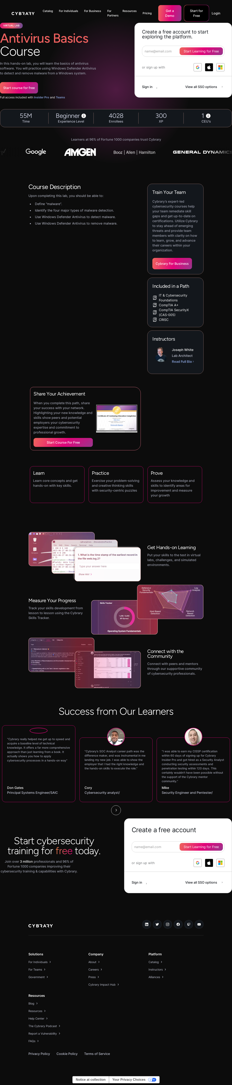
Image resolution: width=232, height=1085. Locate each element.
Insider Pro (41, 97)
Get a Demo (169, 13)
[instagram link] (167, 924)
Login (216, 13)
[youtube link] (199, 924)
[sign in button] (152, 86)
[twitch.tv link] (188, 924)
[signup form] (178, 846)
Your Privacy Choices (128, 1079)
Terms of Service (97, 1054)
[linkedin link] (146, 924)
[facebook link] (178, 924)
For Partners (113, 13)
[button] (49, 11)
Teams (60, 97)
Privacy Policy (39, 1054)
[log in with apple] (209, 67)
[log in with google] (198, 67)
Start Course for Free (63, 442)
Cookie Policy (67, 1054)
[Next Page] (116, 810)
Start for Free (196, 13)
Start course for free (19, 88)
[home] (23, 13)
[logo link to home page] (40, 926)
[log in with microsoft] (220, 67)
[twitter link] (157, 924)
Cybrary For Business (172, 264)
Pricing (147, 13)
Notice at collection (91, 1079)
